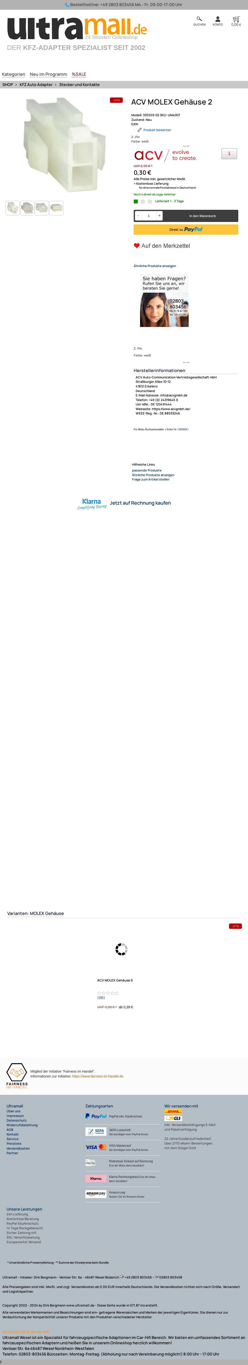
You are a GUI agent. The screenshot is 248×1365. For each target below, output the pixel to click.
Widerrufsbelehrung (22, 1125)
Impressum (15, 1116)
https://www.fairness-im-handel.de (97, 1076)
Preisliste (14, 1143)
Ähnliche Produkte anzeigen (155, 266)
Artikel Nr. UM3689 (177, 429)
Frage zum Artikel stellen (150, 479)
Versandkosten (18, 1148)
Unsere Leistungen (24, 1209)
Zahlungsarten (99, 1106)
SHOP (7, 84)
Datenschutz (17, 1120)
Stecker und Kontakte (79, 84)
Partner (12, 1153)
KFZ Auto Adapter (36, 84)
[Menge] (148, 215)
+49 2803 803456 (117, 4)
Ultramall (15, 1106)
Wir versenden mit (181, 1106)
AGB (10, 1129)
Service (12, 1139)
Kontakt (13, 1134)
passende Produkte (147, 470)
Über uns (13, 1111)
